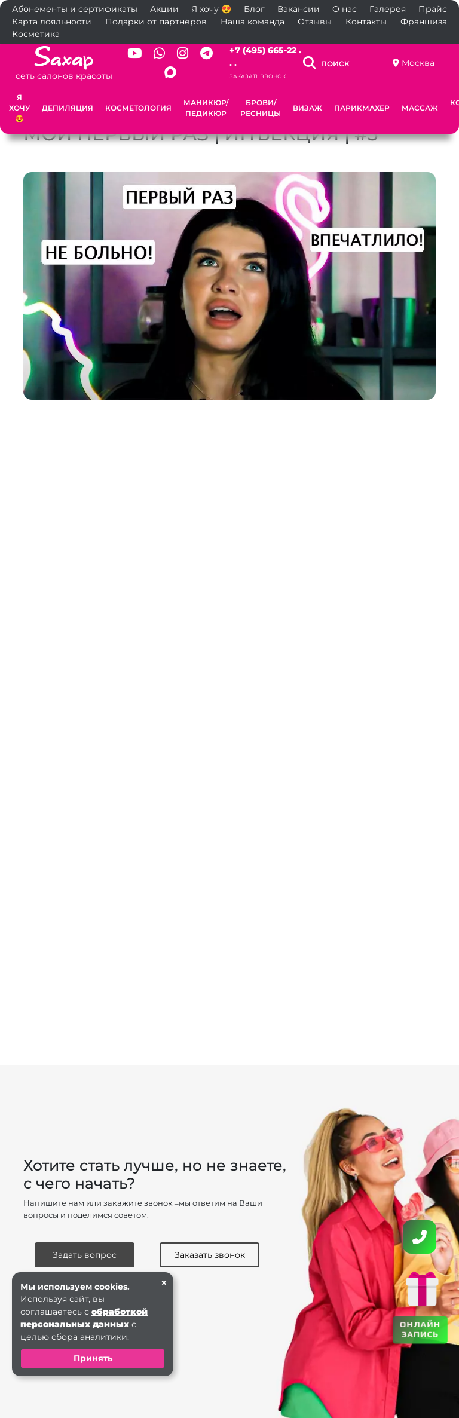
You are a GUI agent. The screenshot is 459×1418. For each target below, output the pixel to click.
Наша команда (252, 21)
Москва (418, 62)
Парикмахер (362, 107)
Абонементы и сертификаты (74, 9)
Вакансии (298, 9)
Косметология (138, 107)
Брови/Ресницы (260, 108)
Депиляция (67, 107)
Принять (93, 1358)
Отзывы (315, 21)
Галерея (387, 9)
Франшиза (423, 21)
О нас (344, 9)
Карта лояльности (51, 21)
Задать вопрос (85, 1254)
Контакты (366, 21)
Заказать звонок (258, 76)
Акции (164, 9)
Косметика (36, 34)
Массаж (420, 107)
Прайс (432, 9)
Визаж (307, 107)
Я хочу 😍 (211, 9)
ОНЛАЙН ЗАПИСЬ (420, 1329)
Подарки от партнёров (156, 21)
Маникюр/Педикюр (205, 108)
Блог (254, 9)
